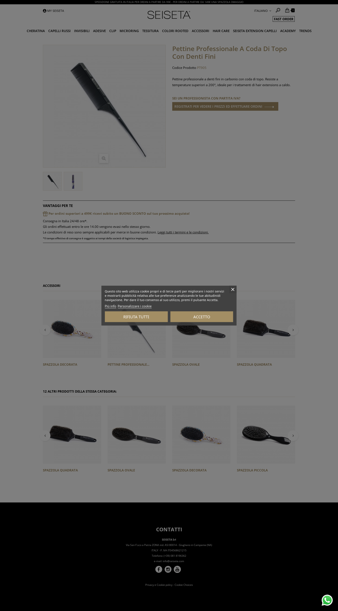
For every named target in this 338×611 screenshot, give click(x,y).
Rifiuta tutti (136, 316)
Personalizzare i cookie (135, 306)
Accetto (201, 316)
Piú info (110, 306)
